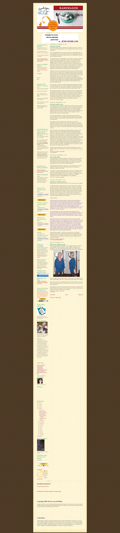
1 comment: (61, 99)
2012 (39, 405)
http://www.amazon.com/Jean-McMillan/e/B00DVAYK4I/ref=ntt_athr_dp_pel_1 (42, 60)
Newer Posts (52, 294)
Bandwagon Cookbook (41, 365)
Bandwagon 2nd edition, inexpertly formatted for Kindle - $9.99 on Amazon (42, 171)
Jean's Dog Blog (40, 367)
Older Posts (80, 294)
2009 (39, 436)
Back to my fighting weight (57, 244)
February (41, 433)
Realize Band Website (41, 371)
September (41, 423)
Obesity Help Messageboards (42, 369)
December (41, 409)
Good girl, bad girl (42, 411)
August (40, 424)
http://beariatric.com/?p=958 (42, 267)
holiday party (55, 152)
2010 (39, 408)
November (41, 420)
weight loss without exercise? (57, 239)
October (40, 422)
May (40, 429)
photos (54, 291)
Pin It (38, 79)
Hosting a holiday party (43, 412)
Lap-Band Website (40, 368)
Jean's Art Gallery (40, 366)
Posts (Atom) (58, 297)
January (40, 434)
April (40, 430)
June (40, 427)
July (40, 426)
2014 (39, 402)
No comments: (62, 151)
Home (67, 294)
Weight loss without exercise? (58, 182)
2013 (39, 404)
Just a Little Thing (42, 414)
